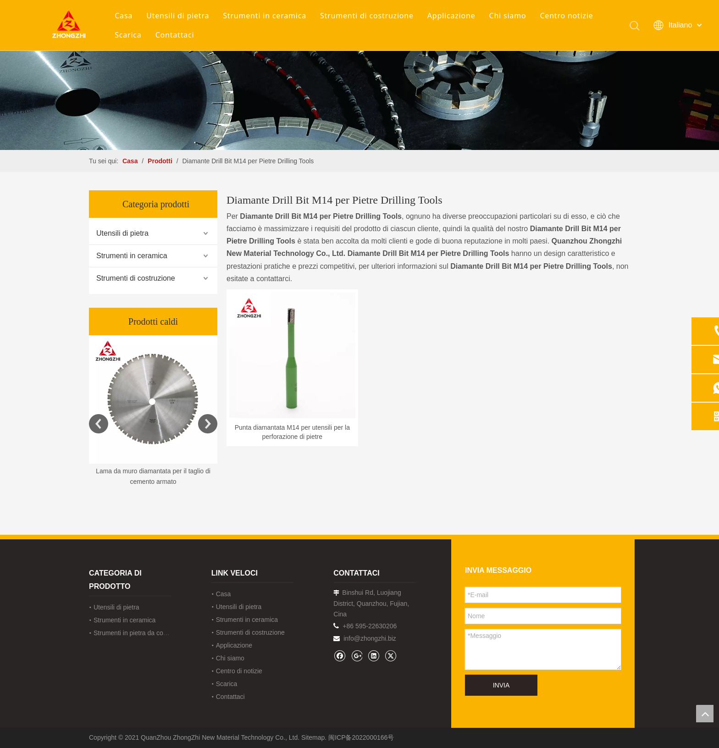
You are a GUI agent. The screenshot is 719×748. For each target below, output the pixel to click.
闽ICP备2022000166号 (361, 737)
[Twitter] (390, 655)
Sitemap (313, 737)
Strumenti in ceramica (264, 16)
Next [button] (207, 423)
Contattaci (174, 35)
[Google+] (356, 655)
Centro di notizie (239, 671)
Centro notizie (566, 16)
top (704, 713)
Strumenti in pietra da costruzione (141, 633)
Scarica (128, 35)
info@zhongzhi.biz (369, 638)
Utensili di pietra (177, 16)
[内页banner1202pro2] (359, 75)
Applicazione (451, 16)
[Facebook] (339, 655)
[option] (153, 411)
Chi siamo (507, 16)
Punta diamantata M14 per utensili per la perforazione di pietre (292, 432)
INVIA (501, 685)
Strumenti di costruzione (367, 16)
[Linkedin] (373, 655)
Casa (124, 16)
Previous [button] (98, 423)
